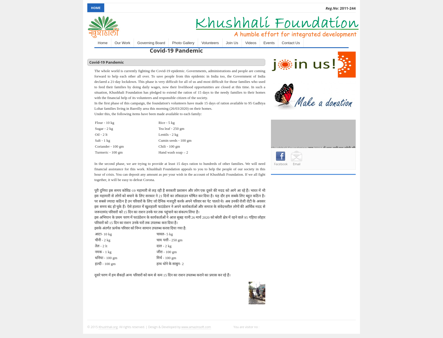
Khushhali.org (108, 327)
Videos (251, 43)
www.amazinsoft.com (196, 327)
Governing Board (151, 43)
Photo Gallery (183, 43)
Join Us (232, 43)
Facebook (280, 164)
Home (96, 8)
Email (297, 164)
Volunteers (210, 43)
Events (269, 43)
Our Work (122, 43)
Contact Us (291, 43)
